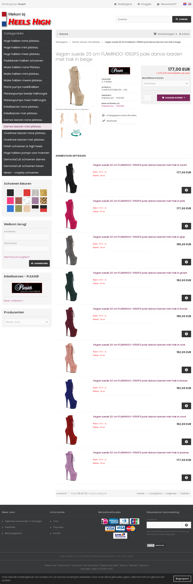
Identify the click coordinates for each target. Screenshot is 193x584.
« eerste (140, 493)
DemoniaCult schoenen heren (24, 166)
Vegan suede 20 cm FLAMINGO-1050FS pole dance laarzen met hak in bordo (140, 309)
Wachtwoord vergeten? (17, 257)
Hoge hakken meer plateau (22, 54)
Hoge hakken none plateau (21, 41)
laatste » (185, 493)
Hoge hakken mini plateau (21, 47)
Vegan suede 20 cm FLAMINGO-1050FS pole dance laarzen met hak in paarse (141, 452)
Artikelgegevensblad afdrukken (121, 115)
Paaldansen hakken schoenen (23, 60)
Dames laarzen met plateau (22, 126)
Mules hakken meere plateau (23, 80)
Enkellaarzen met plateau (20, 113)
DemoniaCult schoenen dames (24, 159)
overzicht (62, 493)
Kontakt (55, 533)
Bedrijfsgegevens (12, 533)
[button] (166, 83)
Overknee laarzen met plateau (24, 140)
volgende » (171, 493)
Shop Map (56, 527)
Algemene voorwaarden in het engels (22, 521)
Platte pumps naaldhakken (21, 87)
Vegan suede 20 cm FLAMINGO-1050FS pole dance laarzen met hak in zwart (140, 165)
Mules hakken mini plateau (21, 74)
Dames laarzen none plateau (23, 120)
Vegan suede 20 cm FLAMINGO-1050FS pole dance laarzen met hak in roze (139, 344)
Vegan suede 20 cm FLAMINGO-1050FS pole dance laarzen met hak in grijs (139, 237)
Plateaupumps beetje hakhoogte (25, 93)
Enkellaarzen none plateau (21, 107)
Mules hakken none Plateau (22, 67)
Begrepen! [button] (182, 578)
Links (54, 521)
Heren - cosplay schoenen (21, 172)
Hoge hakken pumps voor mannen (26, 153)
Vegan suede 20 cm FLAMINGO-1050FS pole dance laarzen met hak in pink (139, 201)
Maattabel (112, 121)
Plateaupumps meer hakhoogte (25, 100)
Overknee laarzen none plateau (24, 133)
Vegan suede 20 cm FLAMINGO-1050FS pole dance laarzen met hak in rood (139, 416)
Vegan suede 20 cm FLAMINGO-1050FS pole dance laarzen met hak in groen (140, 273)
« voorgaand (155, 493)
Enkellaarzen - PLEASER (113, 106)
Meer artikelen (13, 300)
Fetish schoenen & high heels (23, 146)
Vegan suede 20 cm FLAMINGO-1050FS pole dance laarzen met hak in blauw (140, 380)
